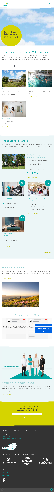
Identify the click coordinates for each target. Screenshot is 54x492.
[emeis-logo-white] (27, 461)
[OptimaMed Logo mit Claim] (7, 4)
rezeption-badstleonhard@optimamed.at (11, 438)
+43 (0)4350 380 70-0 (7, 436)
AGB (15, 490)
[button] (2, 489)
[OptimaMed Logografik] (9, 461)
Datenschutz (10, 490)
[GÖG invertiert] (4, 480)
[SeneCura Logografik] (45, 461)
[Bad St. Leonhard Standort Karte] (9, 446)
